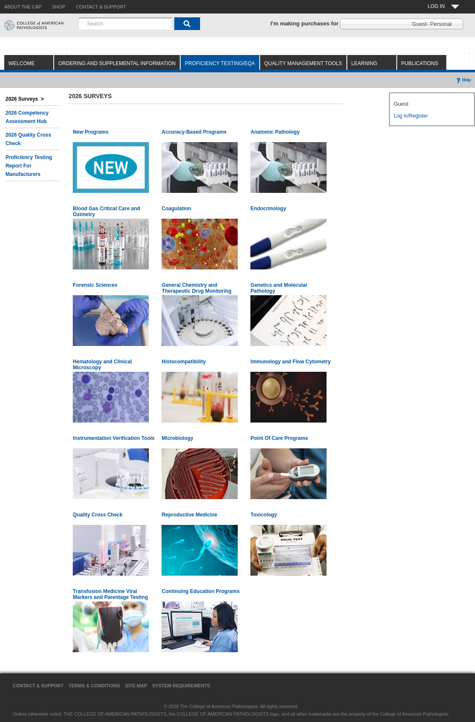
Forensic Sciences (95, 285)
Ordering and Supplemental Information (117, 63)
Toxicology (263, 515)
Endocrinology (268, 208)
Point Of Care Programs (279, 438)
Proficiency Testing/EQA (220, 63)
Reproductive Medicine (189, 515)
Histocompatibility (184, 362)
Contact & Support (38, 685)
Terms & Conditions (94, 685)
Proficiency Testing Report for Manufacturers (28, 165)
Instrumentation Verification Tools (113, 438)
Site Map (136, 685)
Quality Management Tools (303, 63)
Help (463, 79)
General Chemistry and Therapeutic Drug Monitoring (196, 288)
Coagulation (176, 208)
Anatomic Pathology (274, 132)
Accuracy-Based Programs (194, 132)
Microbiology (177, 438)
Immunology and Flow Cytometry (290, 362)
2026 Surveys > (24, 99)
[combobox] (125, 23)
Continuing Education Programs (200, 591)
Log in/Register (411, 116)
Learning (364, 63)
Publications (419, 63)
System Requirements (181, 685)
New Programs (90, 132)
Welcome (21, 63)
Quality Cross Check (97, 515)
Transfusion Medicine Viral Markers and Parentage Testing (110, 594)
